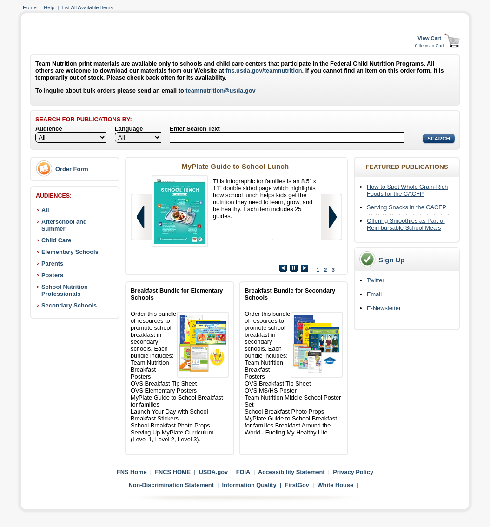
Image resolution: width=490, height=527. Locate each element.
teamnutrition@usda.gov (220, 90)
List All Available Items (87, 7)
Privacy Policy (353, 471)
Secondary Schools (69, 305)
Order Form (71, 169)
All (45, 210)
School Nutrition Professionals (64, 290)
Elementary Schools (70, 251)
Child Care (56, 240)
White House (336, 484)
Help (49, 7)
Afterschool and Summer (64, 225)
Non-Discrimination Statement (170, 484)
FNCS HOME (173, 471)
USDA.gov (213, 471)
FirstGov (297, 484)
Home (30, 7)
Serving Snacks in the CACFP (406, 207)
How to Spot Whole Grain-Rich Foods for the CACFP (407, 190)
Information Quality (249, 484)
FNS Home (132, 471)
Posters (52, 275)
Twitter (375, 280)
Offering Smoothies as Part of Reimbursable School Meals (406, 224)
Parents (52, 263)
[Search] (287, 137)
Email (374, 294)
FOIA (243, 471)
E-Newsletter (384, 308)
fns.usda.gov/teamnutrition (263, 70)
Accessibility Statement (291, 471)
